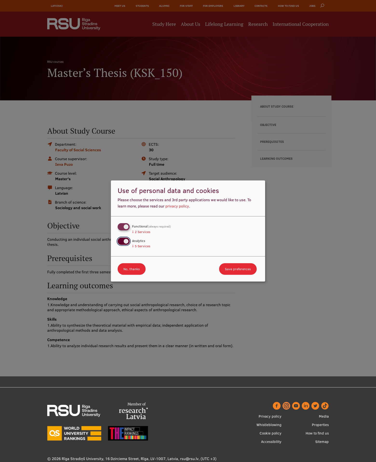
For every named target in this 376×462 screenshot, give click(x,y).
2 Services (141, 231)
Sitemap (322, 441)
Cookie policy (271, 433)
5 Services (141, 246)
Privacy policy (270, 416)
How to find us (317, 433)
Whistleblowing (269, 424)
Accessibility (271, 441)
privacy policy (177, 206)
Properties (320, 424)
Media (324, 416)
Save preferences (238, 269)
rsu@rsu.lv (189, 458)
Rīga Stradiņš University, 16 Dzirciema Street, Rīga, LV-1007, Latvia (120, 458)
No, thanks (131, 269)
